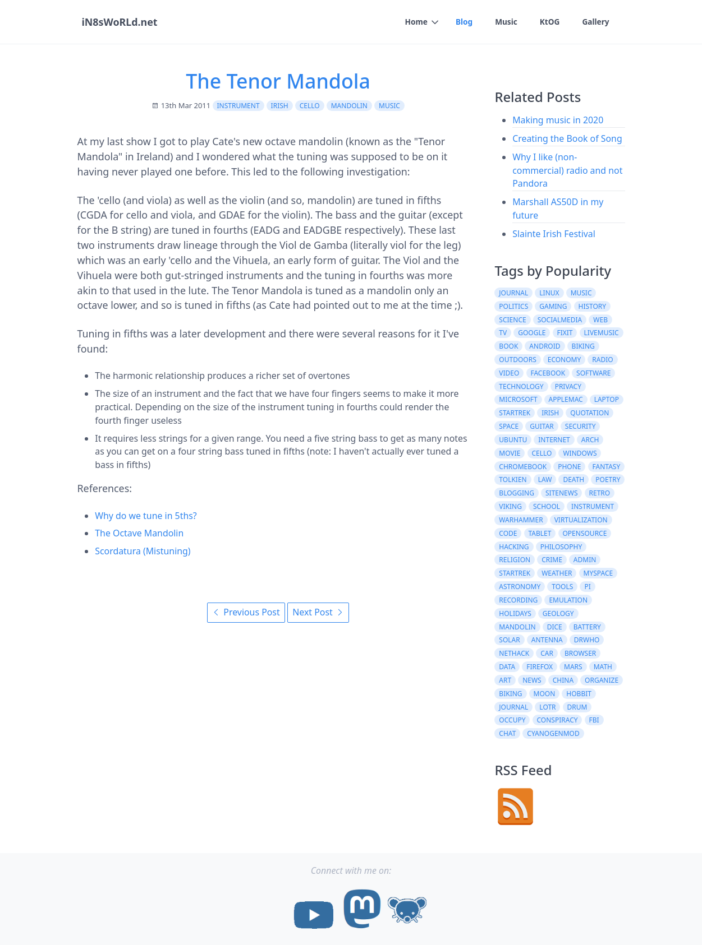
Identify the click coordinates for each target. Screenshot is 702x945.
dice (554, 627)
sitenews (561, 493)
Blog (462, 21)
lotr (547, 707)
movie (509, 453)
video (509, 373)
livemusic (601, 332)
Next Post (318, 612)
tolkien (512, 479)
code (508, 533)
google (531, 332)
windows (580, 453)
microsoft (518, 399)
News (532, 680)
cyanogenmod (553, 733)
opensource (584, 533)
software (593, 373)
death (573, 479)
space (509, 426)
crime (552, 559)
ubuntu (513, 439)
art (505, 680)
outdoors (517, 359)
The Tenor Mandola (278, 80)
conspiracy (556, 720)
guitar (542, 426)
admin (585, 559)
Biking (510, 693)
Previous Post (245, 612)
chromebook (523, 466)
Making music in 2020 (557, 120)
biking (583, 346)
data (507, 666)
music (389, 105)
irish (279, 105)
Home (414, 21)
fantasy (607, 466)
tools (562, 586)
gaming (553, 306)
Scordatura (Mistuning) (142, 551)
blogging (516, 493)
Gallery (595, 21)
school (546, 506)
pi (587, 586)
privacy (568, 386)
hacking (514, 547)
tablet (540, 533)
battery (587, 627)
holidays (515, 613)
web (600, 320)
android (544, 346)
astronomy (519, 586)
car (546, 653)
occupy (512, 720)
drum (577, 707)
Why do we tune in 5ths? (145, 515)
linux (549, 293)
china (563, 680)
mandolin (349, 105)
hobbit (578, 693)
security (580, 426)
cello (310, 105)
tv (503, 332)
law (545, 479)
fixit (564, 332)
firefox (539, 666)
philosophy (561, 547)
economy (564, 359)
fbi (594, 720)
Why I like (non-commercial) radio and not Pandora (567, 170)
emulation (568, 600)
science (512, 320)
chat (507, 733)
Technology (521, 386)
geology (558, 613)
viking (510, 506)
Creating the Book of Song (567, 138)
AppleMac (566, 399)
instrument (238, 105)
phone (569, 466)
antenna (547, 640)
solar (509, 640)
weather (557, 573)
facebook (547, 373)
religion (514, 559)
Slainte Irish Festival (553, 234)
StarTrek (514, 573)
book (508, 346)
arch (590, 439)
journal (513, 293)
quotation (589, 413)
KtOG (549, 21)
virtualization (581, 520)
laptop (606, 399)
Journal (513, 707)
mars (573, 666)
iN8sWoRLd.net (119, 22)
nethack (514, 653)
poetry (607, 479)
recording (518, 600)
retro (600, 493)
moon (545, 693)
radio (602, 359)
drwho (587, 640)
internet (554, 439)
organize (601, 680)
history (593, 306)
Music (505, 21)
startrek (514, 413)
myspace (598, 573)
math (603, 666)
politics (513, 306)
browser (580, 653)
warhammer (521, 520)
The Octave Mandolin (139, 533)
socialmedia (560, 320)
